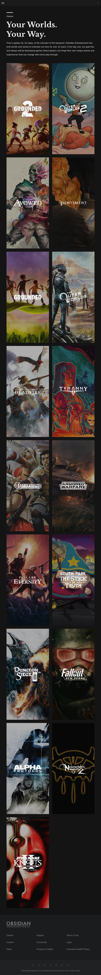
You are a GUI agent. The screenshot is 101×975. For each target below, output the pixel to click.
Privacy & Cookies (45, 949)
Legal (68, 942)
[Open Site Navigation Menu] (3, 3)
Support (40, 935)
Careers (10, 942)
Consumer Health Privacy (78, 949)
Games (10, 935)
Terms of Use (72, 935)
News (9, 949)
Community (42, 942)
